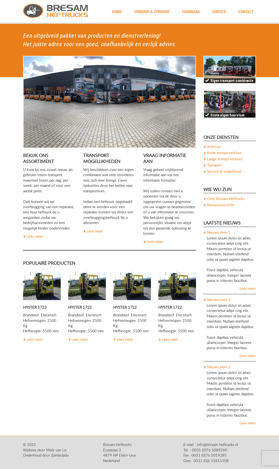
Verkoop (212, 147)
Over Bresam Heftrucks (224, 199)
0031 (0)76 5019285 (209, 455)
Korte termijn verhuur (222, 153)
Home (117, 11)
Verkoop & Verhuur (151, 11)
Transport (212, 165)
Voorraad (191, 11)
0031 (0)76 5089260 (209, 450)
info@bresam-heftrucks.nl (217, 445)
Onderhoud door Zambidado (46, 455)
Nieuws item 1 (216, 232)
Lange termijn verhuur (222, 159)
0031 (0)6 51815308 (211, 461)
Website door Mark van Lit (44, 450)
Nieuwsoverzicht (218, 205)
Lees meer (33, 236)
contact (245, 11)
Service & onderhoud (222, 171)
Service (219, 11)
